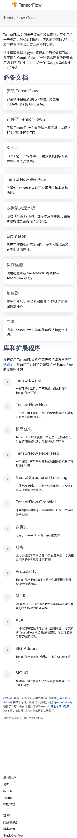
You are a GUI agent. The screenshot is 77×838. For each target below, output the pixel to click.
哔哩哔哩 (9, 804)
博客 (6, 784)
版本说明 (9, 829)
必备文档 (15, 78)
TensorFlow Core (19, 17)
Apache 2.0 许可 (63, 702)
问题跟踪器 (10, 822)
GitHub (7, 791)
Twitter (8, 797)
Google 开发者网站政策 (55, 706)
